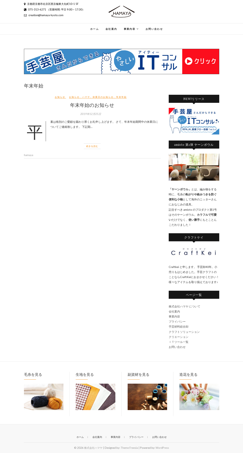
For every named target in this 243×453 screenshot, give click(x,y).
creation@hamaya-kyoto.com (43, 15)
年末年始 (121, 97)
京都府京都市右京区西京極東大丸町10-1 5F (51, 3)
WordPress (162, 447)
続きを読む (92, 146)
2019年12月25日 (90, 114)
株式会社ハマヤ (93, 447)
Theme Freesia (129, 447)
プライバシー (177, 321)
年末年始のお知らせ (92, 105)
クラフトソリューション (184, 331)
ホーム (94, 28)
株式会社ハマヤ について (184, 306)
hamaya (28, 155)
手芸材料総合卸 (178, 326)
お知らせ (60, 97)
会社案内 (111, 28)
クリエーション (178, 336)
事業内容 (129, 28)
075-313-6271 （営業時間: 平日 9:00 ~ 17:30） (54, 9)
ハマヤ (86, 97)
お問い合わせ (154, 28)
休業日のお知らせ (103, 97)
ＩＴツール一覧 (178, 342)
